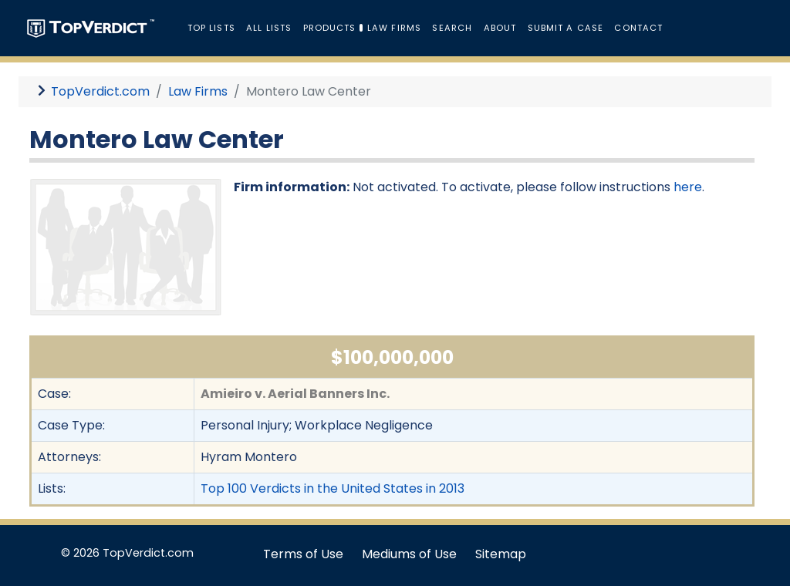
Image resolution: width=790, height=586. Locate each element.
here (688, 187)
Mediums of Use (409, 554)
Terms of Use (303, 554)
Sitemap (500, 554)
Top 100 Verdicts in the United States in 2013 (332, 488)
